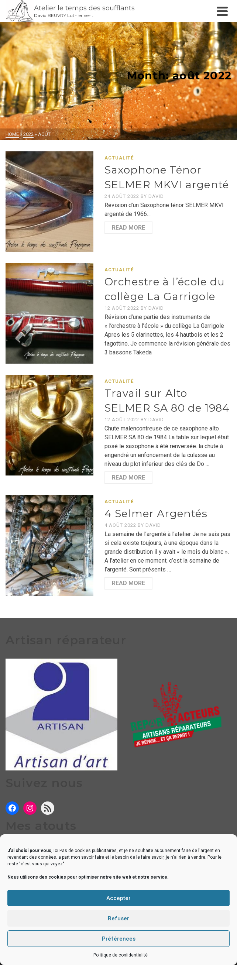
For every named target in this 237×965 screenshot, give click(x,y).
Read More (128, 227)
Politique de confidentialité (120, 955)
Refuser (118, 918)
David (156, 196)
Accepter (118, 898)
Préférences (118, 938)
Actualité (119, 158)
